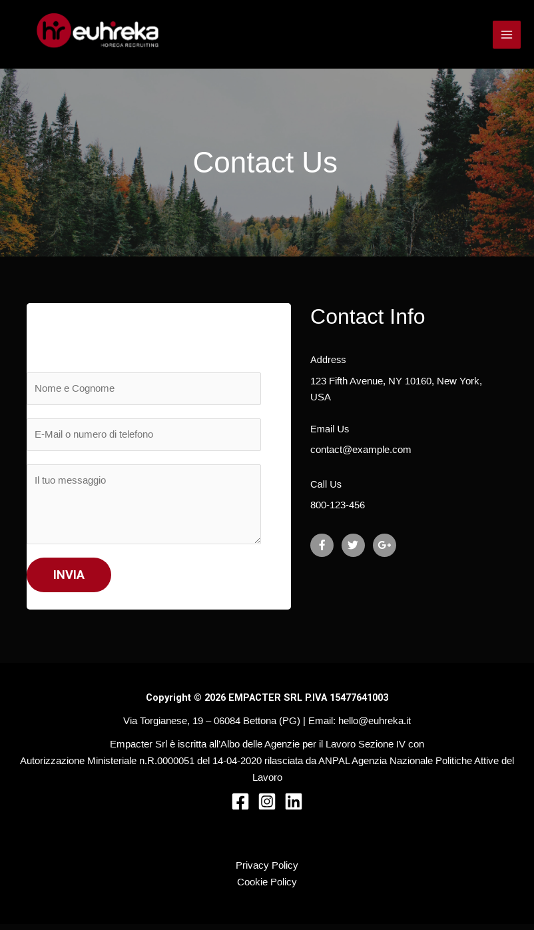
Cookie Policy (267, 888)
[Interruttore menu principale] (507, 37)
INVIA (69, 581)
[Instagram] (267, 807)
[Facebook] (240, 807)
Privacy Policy (267, 871)
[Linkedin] (293, 807)
